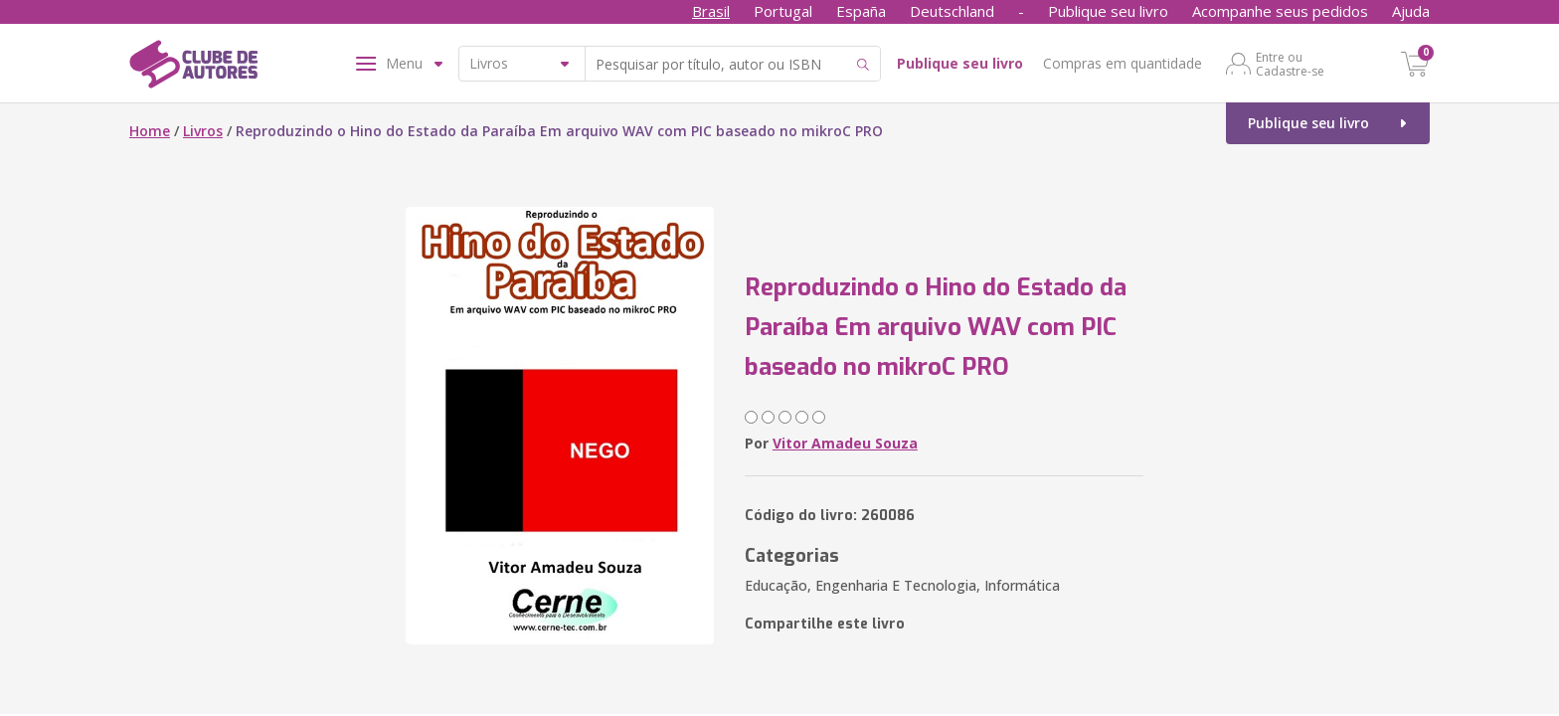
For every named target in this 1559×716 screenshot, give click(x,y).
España (861, 11)
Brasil (711, 11)
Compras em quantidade (1122, 63)
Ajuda (1411, 11)
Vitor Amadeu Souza (845, 443)
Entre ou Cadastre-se (1290, 64)
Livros (203, 130)
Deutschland (952, 11)
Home (149, 130)
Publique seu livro (1108, 11)
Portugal (783, 11)
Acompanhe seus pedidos (1280, 11)
